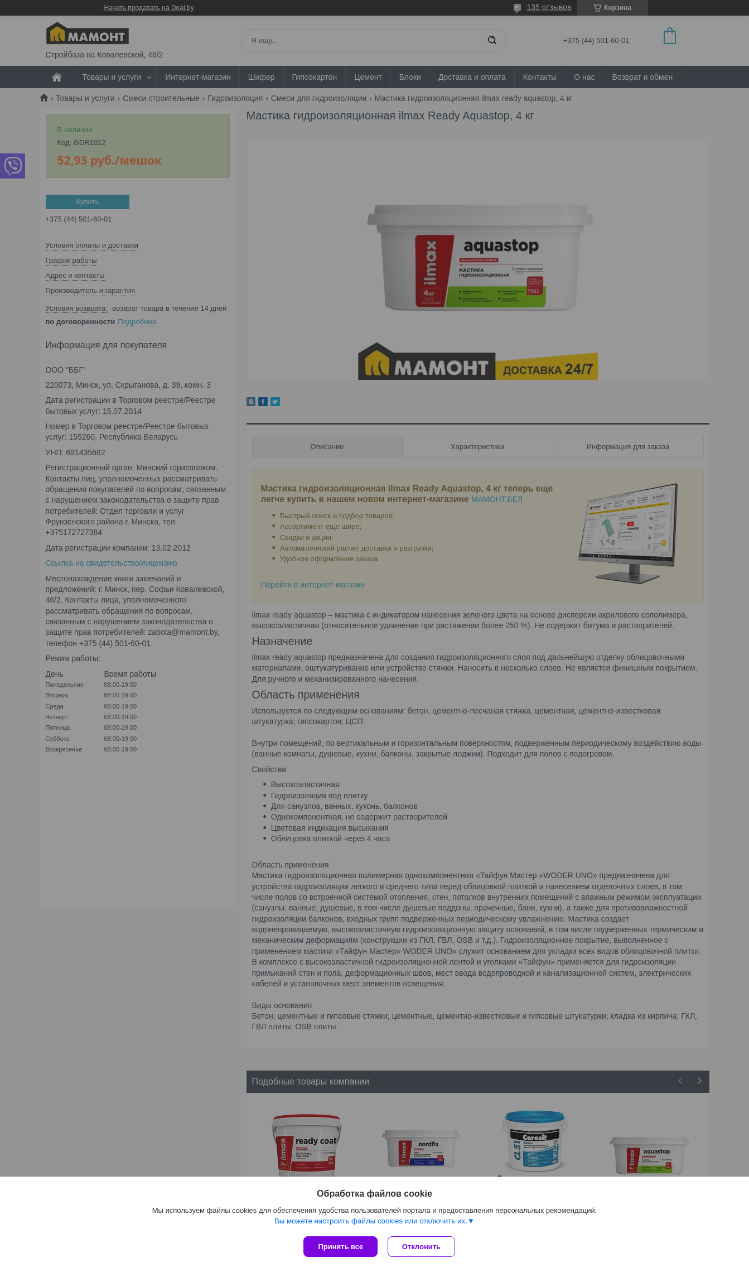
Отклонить (422, 1246)
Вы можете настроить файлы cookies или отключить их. (370, 1222)
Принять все (340, 1246)
